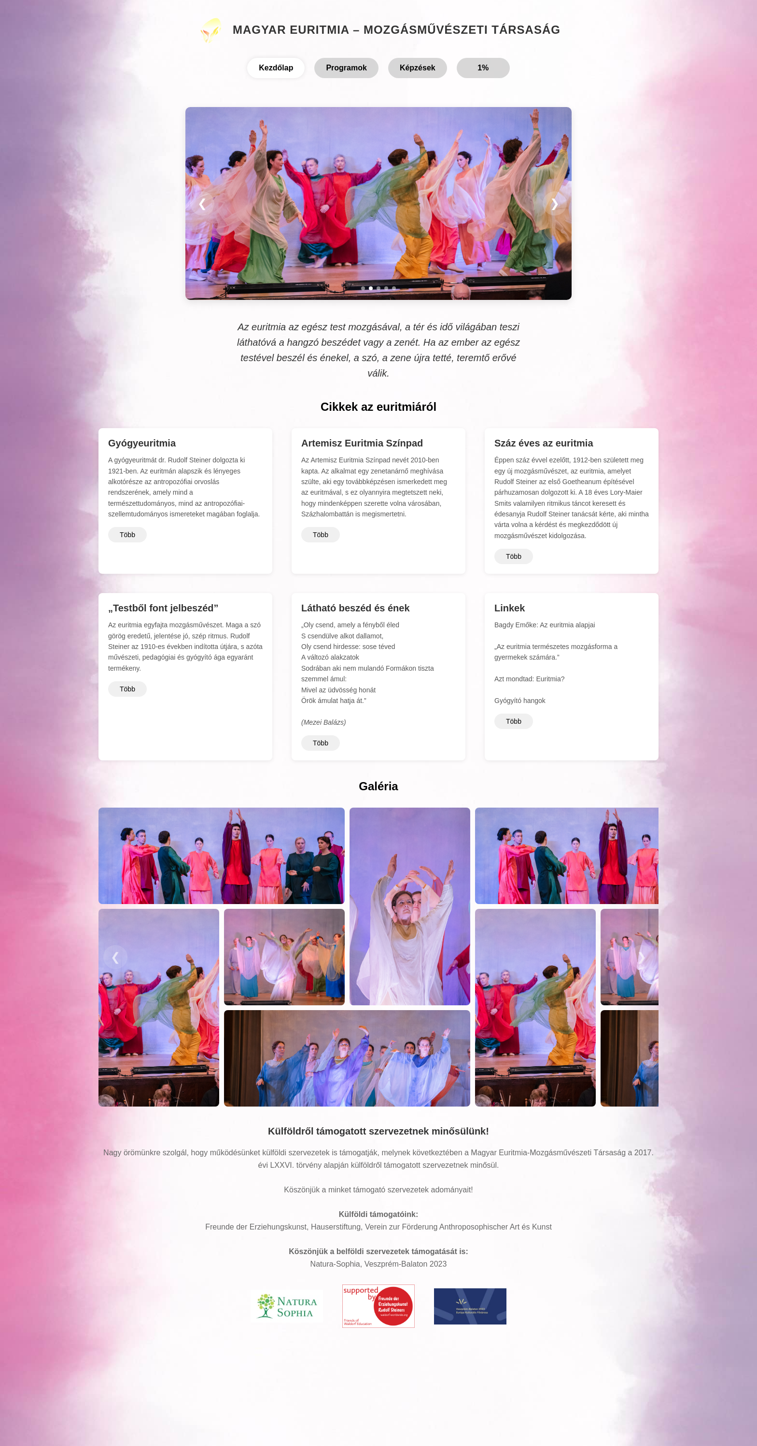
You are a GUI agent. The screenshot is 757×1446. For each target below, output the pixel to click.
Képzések (417, 68)
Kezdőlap (276, 68)
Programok (346, 68)
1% (483, 68)
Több (127, 535)
